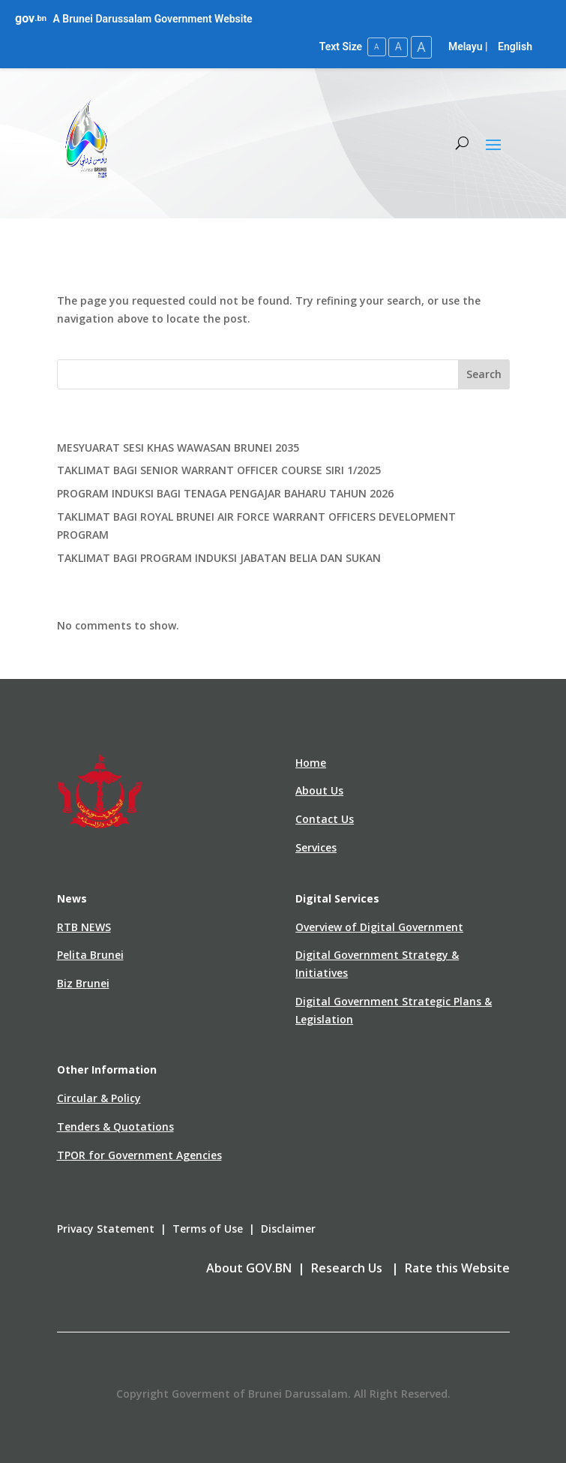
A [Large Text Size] (420, 47)
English (515, 47)
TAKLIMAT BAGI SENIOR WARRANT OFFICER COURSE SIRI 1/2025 (219, 470)
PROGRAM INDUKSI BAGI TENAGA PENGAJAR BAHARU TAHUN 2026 (225, 493)
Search (484, 374)
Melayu (465, 47)
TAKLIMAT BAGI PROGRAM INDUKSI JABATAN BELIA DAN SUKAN (219, 557)
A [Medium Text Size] (396, 47)
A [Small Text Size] (373, 47)
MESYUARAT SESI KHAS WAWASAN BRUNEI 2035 (178, 447)
